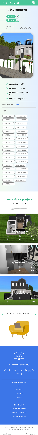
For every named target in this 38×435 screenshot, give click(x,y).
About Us (19, 390)
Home (19, 386)
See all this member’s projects (19, 313)
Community (19, 393)
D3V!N (17, 105)
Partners (19, 397)
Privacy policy (30, 434)
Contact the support (19, 409)
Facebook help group (19, 416)
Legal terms (7, 434)
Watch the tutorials (19, 412)
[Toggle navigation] (33, 3)
